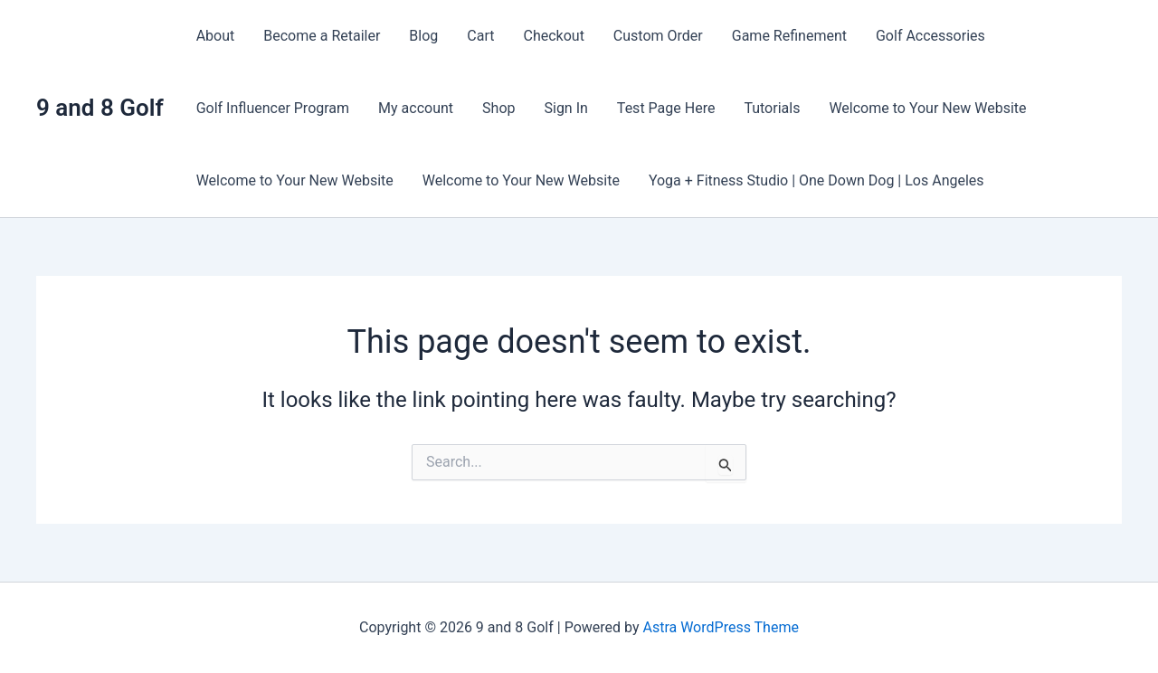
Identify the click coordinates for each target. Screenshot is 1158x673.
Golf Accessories (930, 35)
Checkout (553, 35)
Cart (480, 35)
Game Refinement (789, 35)
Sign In (565, 108)
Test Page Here (666, 108)
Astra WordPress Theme (720, 627)
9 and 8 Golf (100, 107)
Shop (498, 108)
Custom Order (658, 35)
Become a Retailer (321, 35)
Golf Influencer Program (272, 108)
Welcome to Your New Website (927, 108)
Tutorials (772, 108)
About (215, 35)
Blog (423, 35)
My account (415, 108)
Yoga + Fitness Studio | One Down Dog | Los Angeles (816, 180)
